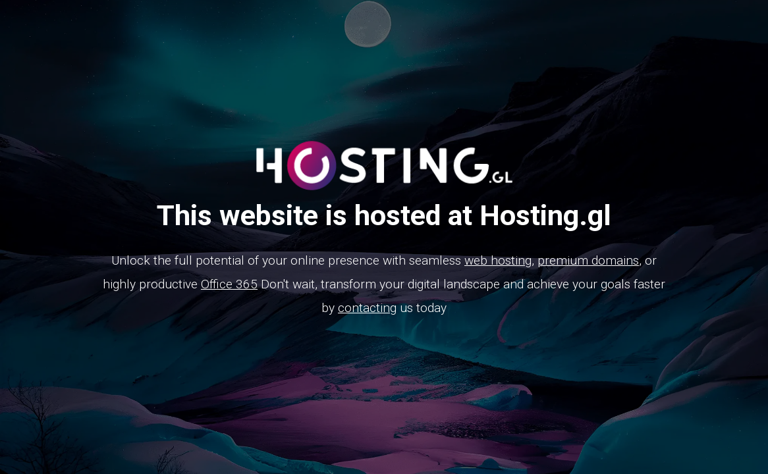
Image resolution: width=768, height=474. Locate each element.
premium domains (588, 260)
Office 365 (229, 284)
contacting (367, 307)
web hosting (498, 260)
